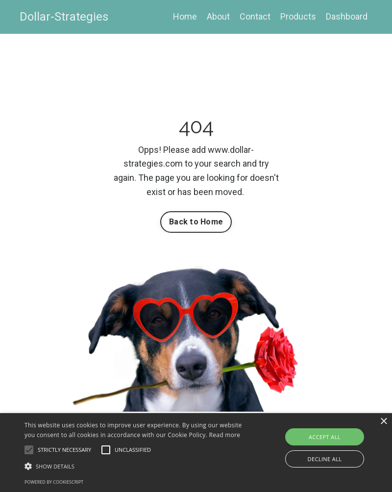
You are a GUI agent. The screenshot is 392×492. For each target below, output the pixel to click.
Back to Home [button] (196, 221)
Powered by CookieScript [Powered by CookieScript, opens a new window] (53, 482)
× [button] (383, 421)
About (218, 16)
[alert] (196, 452)
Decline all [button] (325, 459)
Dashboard (347, 16)
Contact (255, 16)
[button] (29, 450)
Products (298, 16)
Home (185, 16)
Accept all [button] (325, 437)
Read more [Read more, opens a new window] (224, 435)
